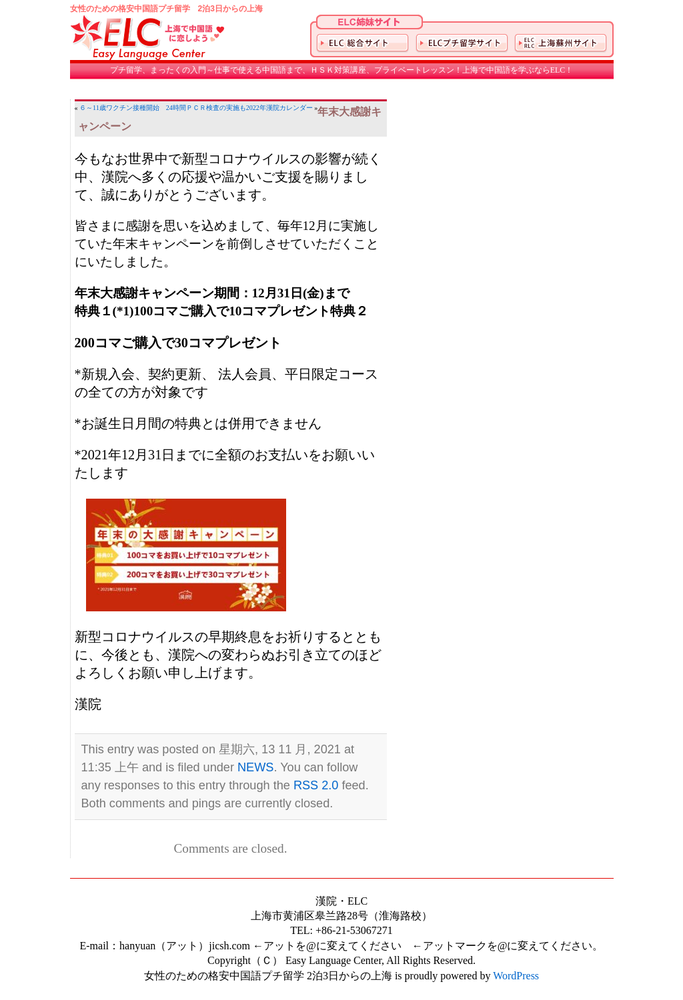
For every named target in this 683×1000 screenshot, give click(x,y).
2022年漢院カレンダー (279, 107)
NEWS (255, 767)
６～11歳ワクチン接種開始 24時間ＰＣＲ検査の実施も (162, 107)
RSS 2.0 (316, 785)
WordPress (516, 975)
